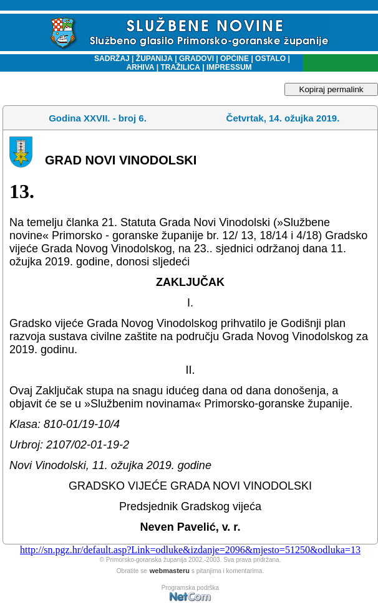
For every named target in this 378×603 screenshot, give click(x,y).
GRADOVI (196, 58)
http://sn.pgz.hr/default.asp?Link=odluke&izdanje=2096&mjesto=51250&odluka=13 (190, 549)
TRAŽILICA (179, 67)
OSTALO (270, 58)
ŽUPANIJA (154, 58)
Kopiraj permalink (331, 89)
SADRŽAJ (109, 58)
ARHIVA (140, 67)
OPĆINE (234, 58)
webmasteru (170, 570)
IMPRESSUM (229, 67)
